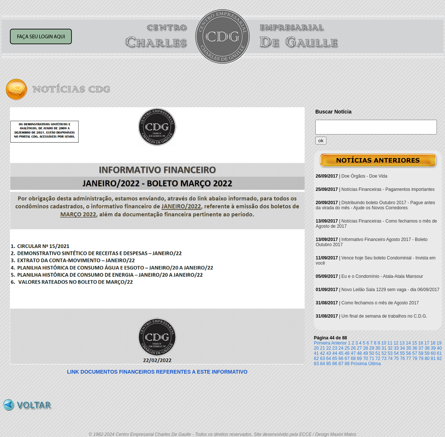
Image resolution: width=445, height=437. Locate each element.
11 (390, 343)
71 (371, 358)
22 (328, 348)
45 (341, 353)
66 (341, 358)
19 (439, 343)
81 (433, 358)
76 (402, 358)
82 (439, 358)
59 (427, 353)
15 (414, 343)
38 (427, 348)
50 (371, 353)
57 (414, 353)
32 (390, 348)
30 (377, 348)
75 (396, 358)
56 (408, 353)
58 (420, 353)
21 (322, 348)
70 (365, 358)
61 (439, 353)
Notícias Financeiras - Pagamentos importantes (388, 189)
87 (341, 363)
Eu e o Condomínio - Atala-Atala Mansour (382, 276)
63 (322, 358)
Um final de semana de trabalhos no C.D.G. (384, 316)
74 (390, 358)
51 (377, 353)
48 (359, 353)
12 (395, 343)
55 (402, 353)
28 (365, 348)
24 (341, 348)
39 (433, 348)
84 (322, 363)
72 (377, 358)
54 (396, 353)
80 (427, 358)
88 (347, 363)
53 (390, 353)
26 (353, 348)
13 (402, 343)
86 (334, 363)
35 (408, 348)
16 (420, 343)
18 (433, 343)
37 (420, 348)
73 (384, 358)
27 (359, 348)
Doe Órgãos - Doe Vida (364, 176)
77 (408, 358)
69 (359, 358)
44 (334, 353)
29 (371, 348)
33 (396, 348)
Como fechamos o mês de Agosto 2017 (380, 302)
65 (334, 358)
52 (384, 353)
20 (316, 348)
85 (328, 363)
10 (383, 343)
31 (384, 348)
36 (414, 348)
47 (353, 353)
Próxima (359, 363)
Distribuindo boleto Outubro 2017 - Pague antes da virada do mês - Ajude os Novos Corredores (375, 205)
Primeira (322, 343)
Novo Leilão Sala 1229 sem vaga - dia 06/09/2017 (390, 289)
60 (433, 353)
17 (426, 343)
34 (402, 348)
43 (328, 353)
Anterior (339, 343)
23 (334, 348)
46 (347, 353)
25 (347, 348)
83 (316, 363)
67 (347, 358)
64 (328, 358)
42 (322, 353)
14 (408, 343)
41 (316, 353)
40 (439, 348)
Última (374, 363)
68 (353, 358)
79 (420, 358)
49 (365, 353)
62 (316, 358)
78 (414, 358)
